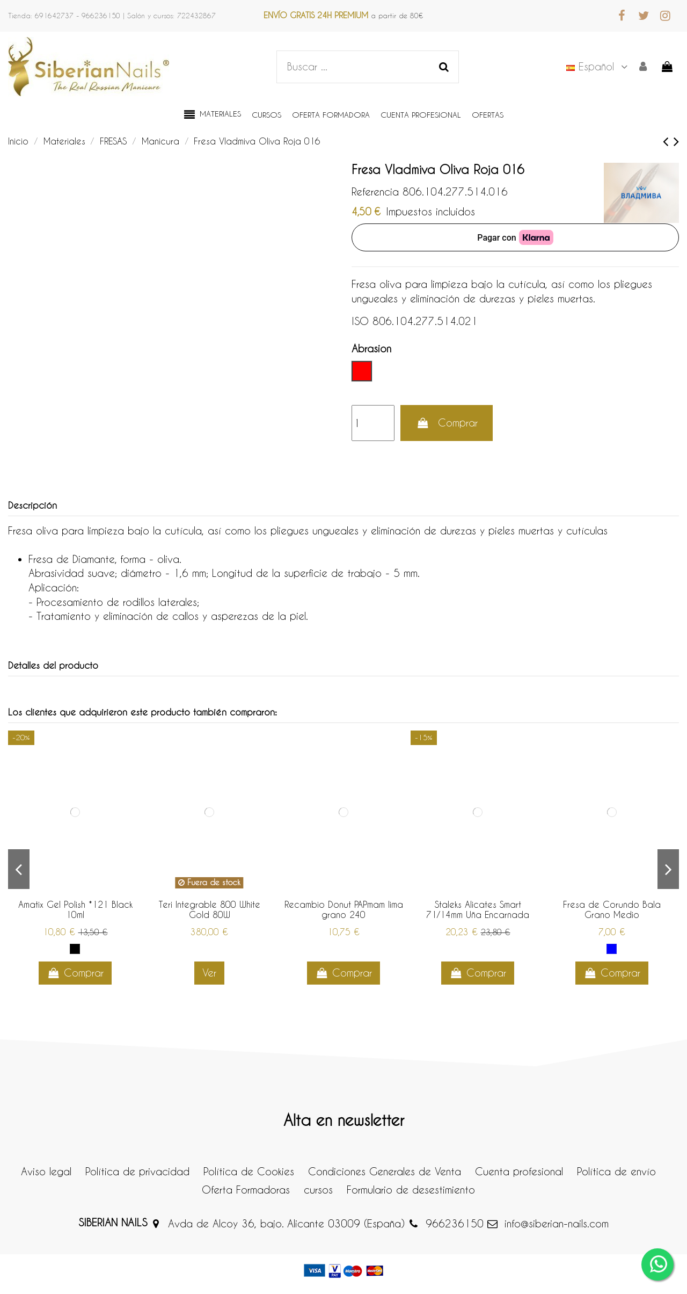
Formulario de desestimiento (411, 1189)
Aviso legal (46, 1171)
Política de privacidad (137, 1171)
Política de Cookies (248, 1171)
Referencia (375, 191)
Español (598, 66)
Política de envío (616, 1171)
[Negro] (75, 949)
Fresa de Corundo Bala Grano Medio (612, 910)
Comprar (447, 422)
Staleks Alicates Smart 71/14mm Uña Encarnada (477, 910)
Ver (209, 972)
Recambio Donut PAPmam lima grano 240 (343, 910)
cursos (318, 1189)
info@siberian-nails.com (557, 1223)
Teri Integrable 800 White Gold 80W (209, 910)
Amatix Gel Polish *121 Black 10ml (75, 910)
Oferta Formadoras (246, 1189)
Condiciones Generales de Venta (384, 1171)
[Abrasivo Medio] (611, 949)
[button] (212, 115)
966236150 (455, 1223)
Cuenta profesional (519, 1171)
